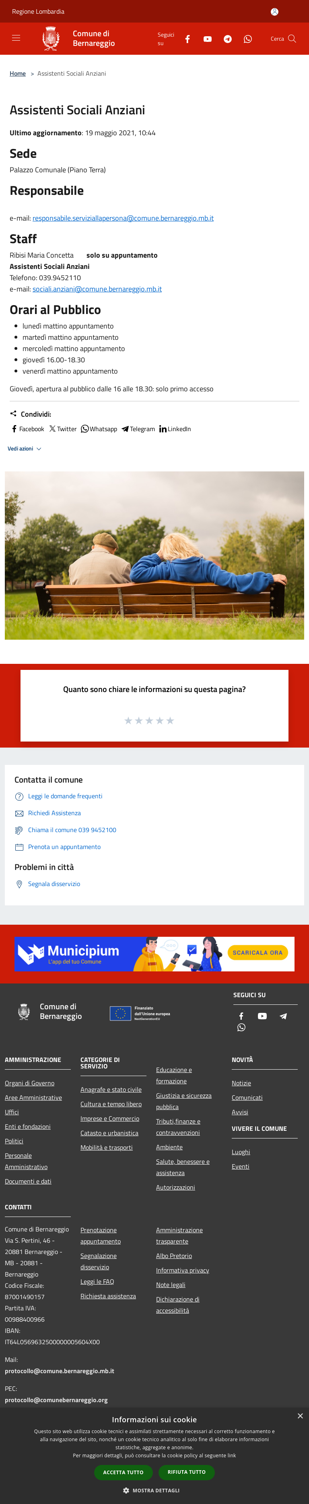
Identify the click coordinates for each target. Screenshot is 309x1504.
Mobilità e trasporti (106, 1147)
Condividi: (30, 414)
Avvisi (240, 1112)
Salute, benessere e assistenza (183, 1167)
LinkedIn (174, 429)
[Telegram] (224, 38)
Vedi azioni (26, 449)
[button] (154, 1490)
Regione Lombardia (38, 11)
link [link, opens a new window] (232, 1455)
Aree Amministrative (33, 1097)
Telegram (137, 429)
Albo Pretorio (174, 1255)
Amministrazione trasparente (179, 1235)
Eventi (240, 1166)
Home (18, 73)
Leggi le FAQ (97, 1281)
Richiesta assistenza (108, 1296)
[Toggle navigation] (16, 38)
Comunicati (247, 1097)
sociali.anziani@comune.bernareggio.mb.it (97, 288)
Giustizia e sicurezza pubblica (184, 1101)
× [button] (300, 1416)
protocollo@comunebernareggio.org (56, 1400)
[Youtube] (204, 38)
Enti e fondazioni (28, 1126)
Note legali (170, 1284)
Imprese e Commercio (109, 1118)
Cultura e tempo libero (111, 1104)
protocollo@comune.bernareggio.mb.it (59, 1371)
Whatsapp (98, 429)
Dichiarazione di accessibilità (178, 1304)
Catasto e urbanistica (109, 1133)
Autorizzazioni (175, 1187)
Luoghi (241, 1152)
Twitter (62, 429)
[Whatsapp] (245, 38)
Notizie (241, 1083)
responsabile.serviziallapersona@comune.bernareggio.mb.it (123, 218)
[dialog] (154, 1456)
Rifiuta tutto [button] (187, 1472)
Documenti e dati (28, 1181)
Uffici (12, 1112)
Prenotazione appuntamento (100, 1235)
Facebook (27, 429)
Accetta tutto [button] (123, 1472)
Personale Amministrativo (26, 1161)
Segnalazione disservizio (98, 1261)
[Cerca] (292, 38)
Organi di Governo (29, 1083)
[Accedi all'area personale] (275, 12)
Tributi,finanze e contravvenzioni (178, 1126)
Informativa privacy (182, 1270)
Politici (14, 1141)
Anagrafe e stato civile (111, 1089)
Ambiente (169, 1147)
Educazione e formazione (174, 1075)
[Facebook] (184, 38)
